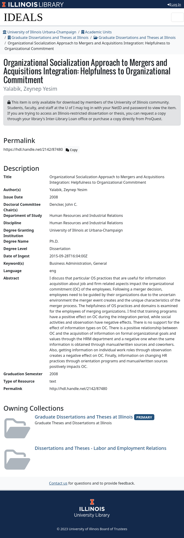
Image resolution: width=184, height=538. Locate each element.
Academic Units (96, 32)
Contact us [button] (58, 483)
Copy (71, 150)
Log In (174, 4)
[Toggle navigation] (177, 17)
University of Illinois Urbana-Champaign (39, 32)
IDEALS (23, 17)
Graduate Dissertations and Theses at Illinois (48, 37)
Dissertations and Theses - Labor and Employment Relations (100, 448)
